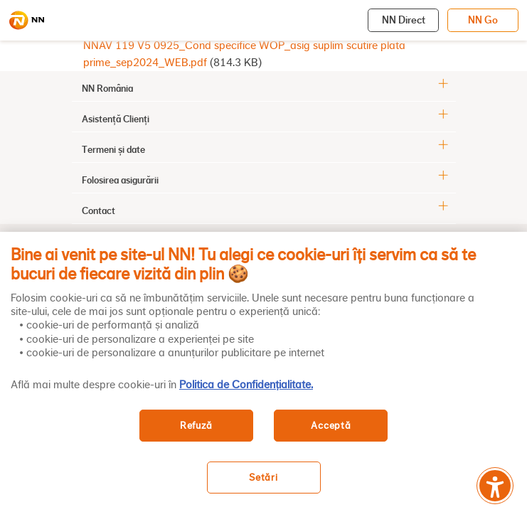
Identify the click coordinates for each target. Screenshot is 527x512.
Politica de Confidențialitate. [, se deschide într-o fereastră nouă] (246, 384)
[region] (263, 372)
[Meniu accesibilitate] (495, 485)
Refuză (196, 425)
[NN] (26, 21)
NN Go (483, 20)
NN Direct (403, 20)
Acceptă (331, 425)
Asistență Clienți (115, 118)
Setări (263, 477)
